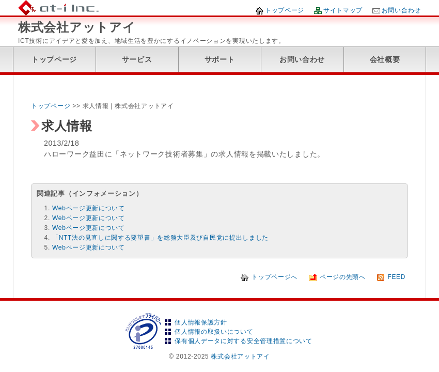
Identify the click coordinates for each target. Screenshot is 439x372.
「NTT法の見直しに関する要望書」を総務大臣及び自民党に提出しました (160, 237)
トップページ (284, 10)
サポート (220, 59)
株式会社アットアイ (76, 27)
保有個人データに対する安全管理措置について (243, 341)
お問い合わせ (401, 10)
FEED (396, 277)
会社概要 (385, 59)
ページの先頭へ (343, 277)
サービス (137, 59)
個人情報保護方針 (201, 322)
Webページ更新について (88, 208)
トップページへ (274, 277)
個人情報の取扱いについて (214, 331)
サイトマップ (343, 10)
